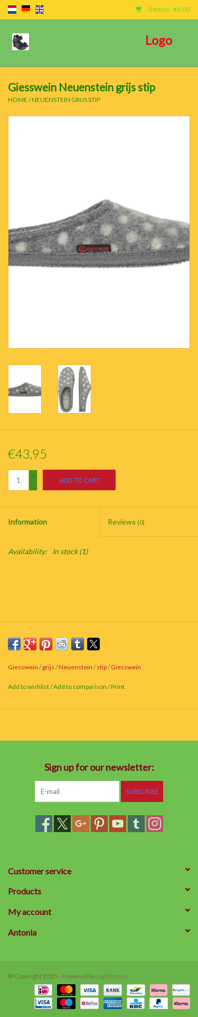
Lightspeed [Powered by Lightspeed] (111, 976)
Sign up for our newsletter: (99, 767)
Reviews (126, 521)
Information (27, 521)
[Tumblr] (136, 823)
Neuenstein (75, 667)
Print (118, 687)
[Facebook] (43, 823)
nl (12, 9)
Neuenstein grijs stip (66, 100)
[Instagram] (154, 823)
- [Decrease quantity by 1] (33, 485)
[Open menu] (20, 41)
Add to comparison (80, 687)
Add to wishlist (29, 687)
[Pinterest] (99, 823)
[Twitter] (62, 823)
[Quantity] (18, 480)
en (39, 9)
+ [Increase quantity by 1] (33, 475)
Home (17, 100)
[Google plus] (80, 823)
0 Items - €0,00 (163, 9)
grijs (48, 667)
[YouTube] (117, 823)
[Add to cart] (79, 480)
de (26, 9)
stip (102, 667)
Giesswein (23, 667)
